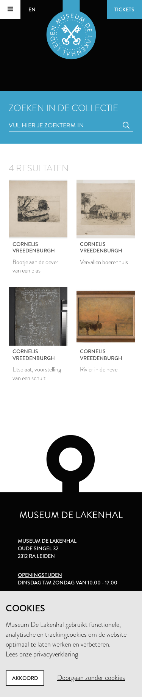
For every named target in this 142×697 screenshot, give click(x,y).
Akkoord (25, 678)
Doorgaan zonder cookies (91, 678)
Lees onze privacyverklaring (42, 654)
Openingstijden (40, 575)
